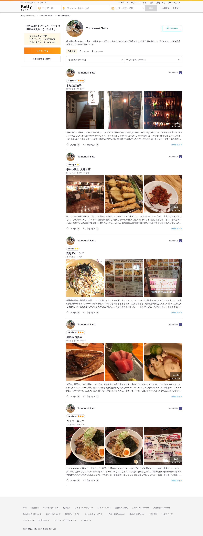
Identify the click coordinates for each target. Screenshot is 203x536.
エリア (133, 3)
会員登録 (165, 8)
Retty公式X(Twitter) (137, 514)
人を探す (122, 3)
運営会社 (35, 508)
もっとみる (176, 124)
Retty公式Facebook (117, 514)
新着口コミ (160, 3)
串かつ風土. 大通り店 (78, 169)
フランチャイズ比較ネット (65, 520)
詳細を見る (175, 145)
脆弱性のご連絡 (121, 508)
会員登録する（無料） (42, 59)
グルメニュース (174, 3)
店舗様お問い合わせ (161, 508)
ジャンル (143, 3)
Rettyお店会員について (32, 514)
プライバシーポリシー (84, 508)
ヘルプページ (167, 514)
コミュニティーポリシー (94, 514)
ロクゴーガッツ (75, 421)
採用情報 (153, 514)
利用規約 (66, 508)
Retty (25, 508)
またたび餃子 (73, 85)
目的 (151, 3)
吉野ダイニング (75, 253)
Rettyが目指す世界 (50, 508)
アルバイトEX (28, 520)
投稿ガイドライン (72, 514)
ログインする (42, 51)
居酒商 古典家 (74, 337)
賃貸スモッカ (44, 520)
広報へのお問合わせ (140, 508)
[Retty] (26, 7)
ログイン (176, 8)
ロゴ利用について (53, 514)
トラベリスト (86, 520)
